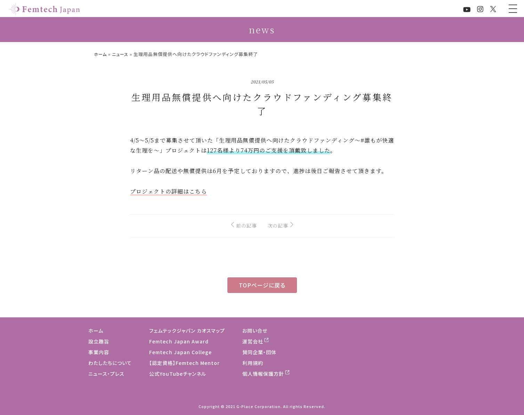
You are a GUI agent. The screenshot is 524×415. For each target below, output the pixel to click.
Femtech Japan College (180, 352)
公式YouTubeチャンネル (177, 373)
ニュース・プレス (106, 373)
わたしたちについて (110, 362)
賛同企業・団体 (259, 352)
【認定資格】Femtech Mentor (184, 362)
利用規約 (252, 362)
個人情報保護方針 (263, 373)
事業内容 (98, 352)
